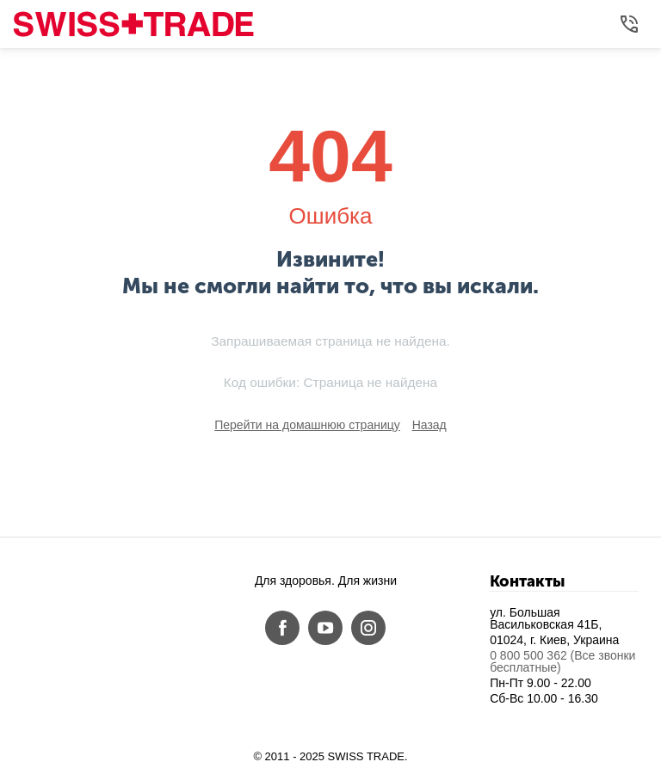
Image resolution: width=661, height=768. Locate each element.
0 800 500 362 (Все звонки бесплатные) (562, 661)
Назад (429, 425)
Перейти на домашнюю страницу (307, 425)
